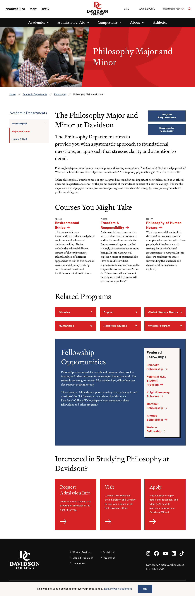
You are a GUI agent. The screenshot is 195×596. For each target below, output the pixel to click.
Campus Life (108, 22)
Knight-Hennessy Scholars (158, 394)
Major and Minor (21, 131)
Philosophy (60, 94)
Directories (109, 557)
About (135, 22)
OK (145, 588)
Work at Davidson (82, 552)
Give (126, 9)
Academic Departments (35, 94)
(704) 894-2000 (155, 569)
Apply (45, 9)
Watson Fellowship (154, 429)
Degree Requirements (166, 116)
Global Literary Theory (163, 312)
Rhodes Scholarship (155, 418)
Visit (33, 9)
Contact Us (79, 563)
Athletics (160, 22)
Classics (64, 312)
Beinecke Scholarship (155, 367)
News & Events (147, 9)
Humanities (66, 325)
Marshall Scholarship (155, 406)
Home (12, 94)
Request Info (15, 9)
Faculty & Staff (19, 139)
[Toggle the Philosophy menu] (45, 123)
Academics (36, 22)
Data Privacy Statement (118, 588)
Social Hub (109, 552)
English (108, 312)
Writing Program (159, 325)
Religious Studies (115, 325)
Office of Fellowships (86, 400)
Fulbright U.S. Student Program (156, 381)
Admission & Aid (71, 22)
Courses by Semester (166, 129)
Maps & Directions (83, 557)
